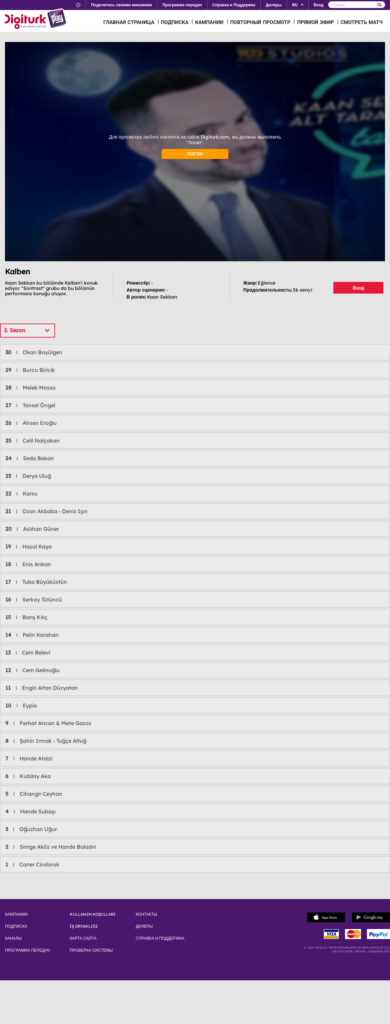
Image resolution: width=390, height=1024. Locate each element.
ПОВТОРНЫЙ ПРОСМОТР (260, 22)
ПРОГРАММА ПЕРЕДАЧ (27, 950)
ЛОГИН (195, 154)
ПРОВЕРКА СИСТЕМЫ (91, 950)
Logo (36, 19)
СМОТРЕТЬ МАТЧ (362, 22)
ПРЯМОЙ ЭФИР (315, 22)
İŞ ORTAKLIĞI (84, 926)
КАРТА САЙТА (83, 938)
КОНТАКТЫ (146, 914)
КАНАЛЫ (13, 938)
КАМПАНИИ (209, 22)
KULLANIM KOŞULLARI (93, 914)
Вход (358, 288)
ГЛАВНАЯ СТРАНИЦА (128, 22)
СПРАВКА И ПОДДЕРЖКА (160, 938)
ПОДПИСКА (175, 22)
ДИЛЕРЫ (144, 926)
